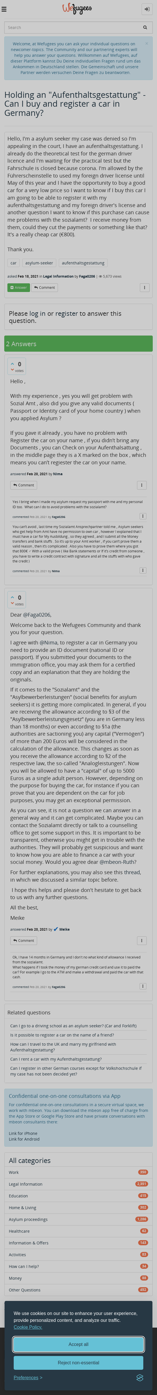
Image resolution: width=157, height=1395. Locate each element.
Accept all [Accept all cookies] (78, 1344)
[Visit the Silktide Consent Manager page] (139, 1377)
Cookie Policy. (28, 1327)
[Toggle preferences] (28, 1378)
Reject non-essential (78, 1362)
